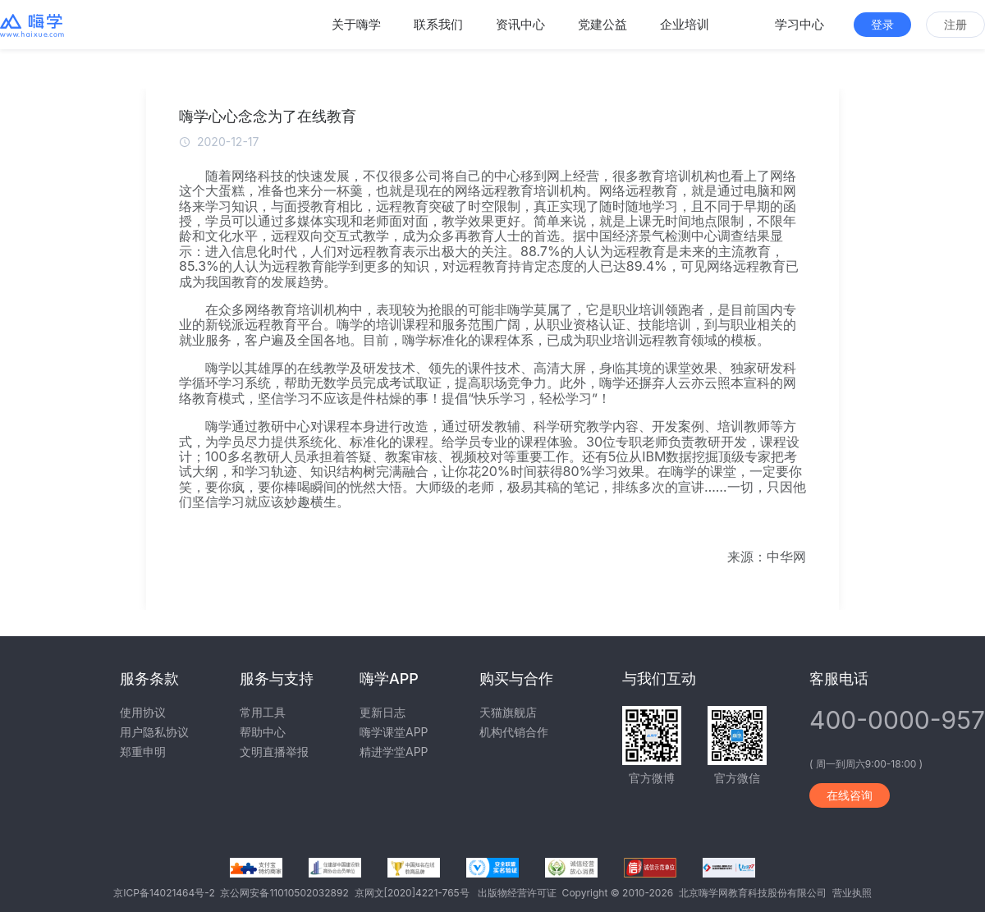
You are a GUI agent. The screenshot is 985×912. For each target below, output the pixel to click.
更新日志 (382, 712)
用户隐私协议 (154, 732)
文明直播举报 (274, 751)
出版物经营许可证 (520, 893)
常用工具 (263, 712)
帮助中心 (263, 732)
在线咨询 (850, 795)
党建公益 (602, 24)
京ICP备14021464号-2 (166, 893)
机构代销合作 (513, 732)
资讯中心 (520, 24)
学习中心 (799, 24)
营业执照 (852, 893)
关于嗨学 (356, 24)
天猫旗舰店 (508, 712)
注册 (955, 24)
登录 (882, 24)
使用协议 (143, 712)
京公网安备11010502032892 (287, 893)
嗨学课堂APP (394, 732)
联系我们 (438, 24)
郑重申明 (143, 751)
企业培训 (684, 24)
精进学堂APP (394, 751)
